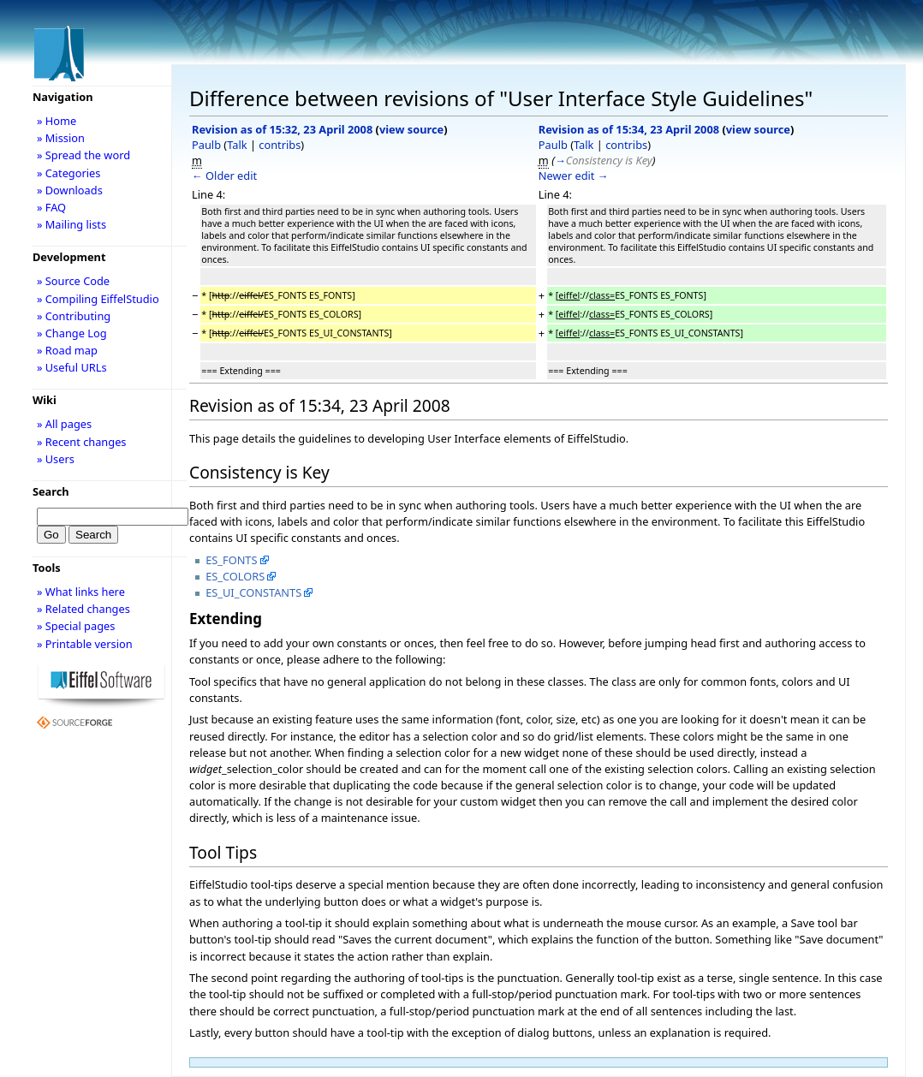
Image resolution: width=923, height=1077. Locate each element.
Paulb (206, 144)
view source (411, 129)
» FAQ (51, 207)
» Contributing (73, 316)
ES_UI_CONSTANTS (253, 592)
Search (51, 491)
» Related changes (83, 608)
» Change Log (72, 333)
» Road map (67, 350)
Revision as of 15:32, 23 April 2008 (282, 129)
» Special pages (76, 626)
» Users (55, 459)
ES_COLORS (235, 576)
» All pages (64, 423)
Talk (237, 144)
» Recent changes (82, 441)
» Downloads (70, 190)
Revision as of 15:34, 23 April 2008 (629, 129)
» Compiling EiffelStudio (98, 298)
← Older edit (224, 175)
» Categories (69, 173)
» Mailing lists (71, 224)
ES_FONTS (231, 560)
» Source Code (73, 281)
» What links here (81, 591)
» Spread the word (83, 155)
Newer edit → (574, 175)
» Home (56, 120)
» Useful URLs (72, 367)
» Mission (61, 138)
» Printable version (85, 644)
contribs (280, 144)
